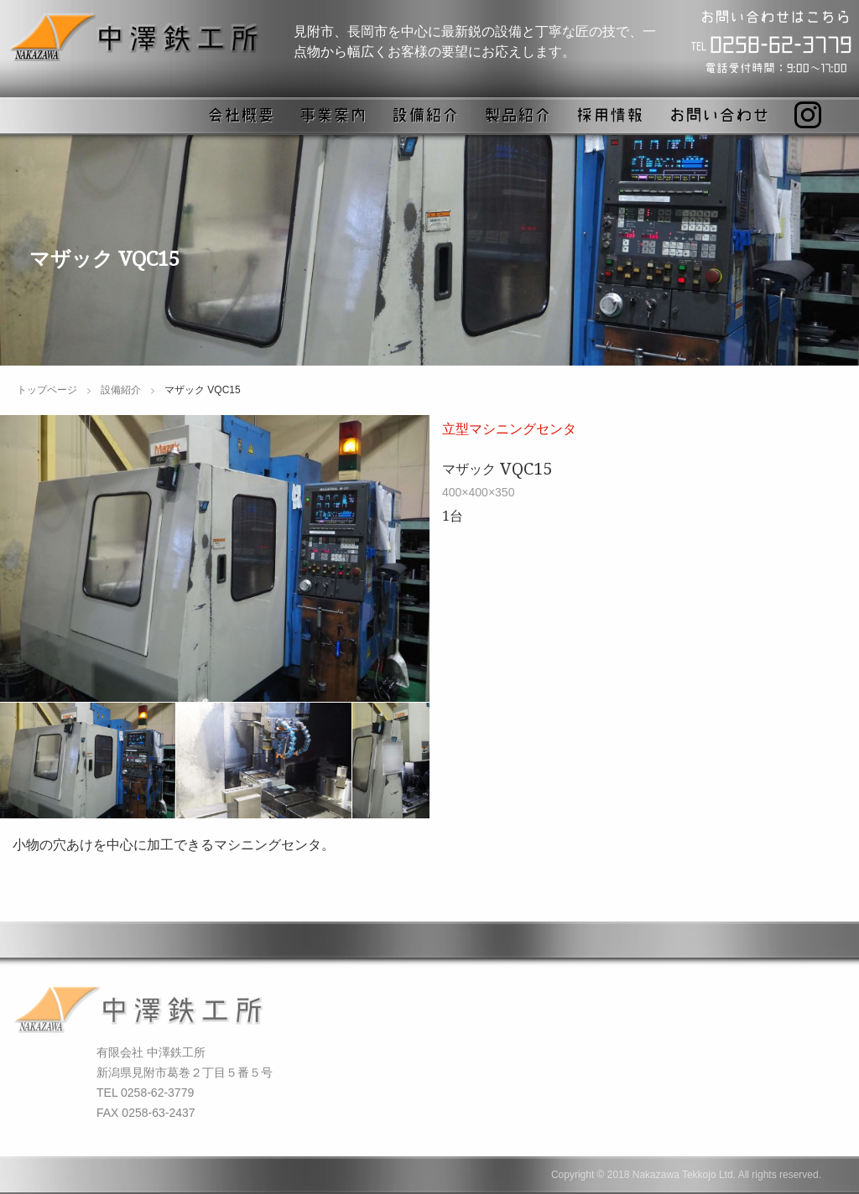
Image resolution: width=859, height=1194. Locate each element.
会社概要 (240, 114)
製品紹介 (517, 114)
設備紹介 (425, 114)
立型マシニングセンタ (509, 428)
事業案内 (333, 114)
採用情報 (609, 114)
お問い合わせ (719, 114)
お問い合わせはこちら (775, 16)
